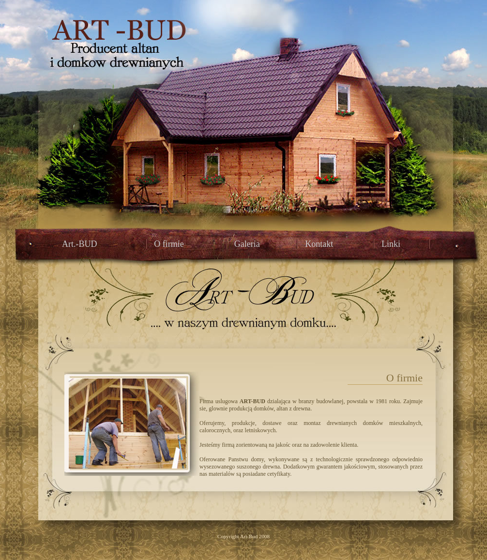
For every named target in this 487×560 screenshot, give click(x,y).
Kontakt (319, 244)
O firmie (168, 244)
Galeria (247, 244)
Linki (390, 244)
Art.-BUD (79, 244)
